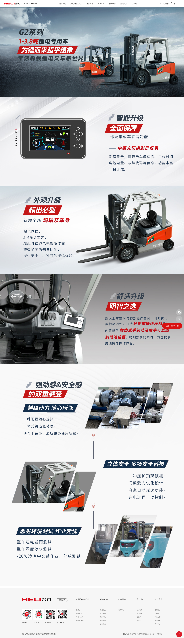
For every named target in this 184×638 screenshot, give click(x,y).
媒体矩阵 (139, 613)
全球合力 (158, 610)
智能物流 (79, 613)
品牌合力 (158, 613)
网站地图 (126, 634)
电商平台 (101, 4)
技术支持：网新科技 (156, 634)
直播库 (139, 620)
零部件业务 (79, 617)
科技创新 (158, 617)
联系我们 (135, 4)
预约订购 (103, 617)
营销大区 (62, 600)
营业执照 (146, 634)
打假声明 (140, 634)
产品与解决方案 (76, 4)
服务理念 (103, 610)
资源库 (139, 617)
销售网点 (103, 624)
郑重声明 (133, 634)
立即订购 (175, 326)
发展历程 (158, 620)
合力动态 (112, 4)
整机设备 (79, 610)
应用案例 (103, 613)
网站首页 (62, 4)
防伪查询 (103, 620)
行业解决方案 (80, 620)
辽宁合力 (158, 624)
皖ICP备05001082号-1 (49, 634)
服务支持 (90, 4)
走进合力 (123, 4)
